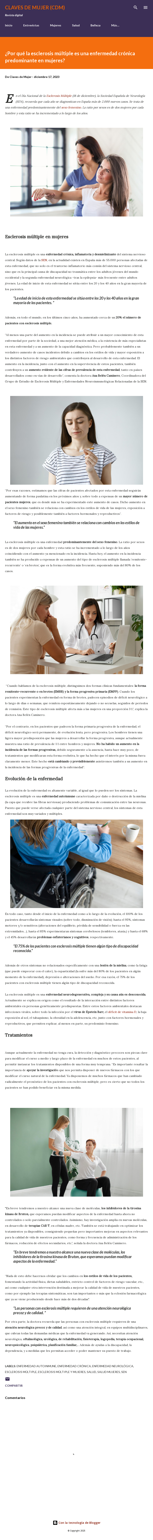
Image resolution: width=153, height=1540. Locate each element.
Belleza (95, 25)
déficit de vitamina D (122, 1012)
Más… (115, 25)
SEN (44, 260)
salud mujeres (108, 1372)
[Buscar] (135, 7)
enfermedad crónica (74, 1366)
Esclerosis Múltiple (58, 96)
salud (91, 1372)
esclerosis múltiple (21, 1372)
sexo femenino (71, 107)
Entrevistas (31, 25)
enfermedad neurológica (112, 1366)
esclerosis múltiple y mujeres (62, 1372)
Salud (76, 25)
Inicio (8, 25)
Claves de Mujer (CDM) (35, 7)
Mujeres (55, 25)
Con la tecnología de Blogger (76, 1523)
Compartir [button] (14, 1385)
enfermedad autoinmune (36, 1366)
